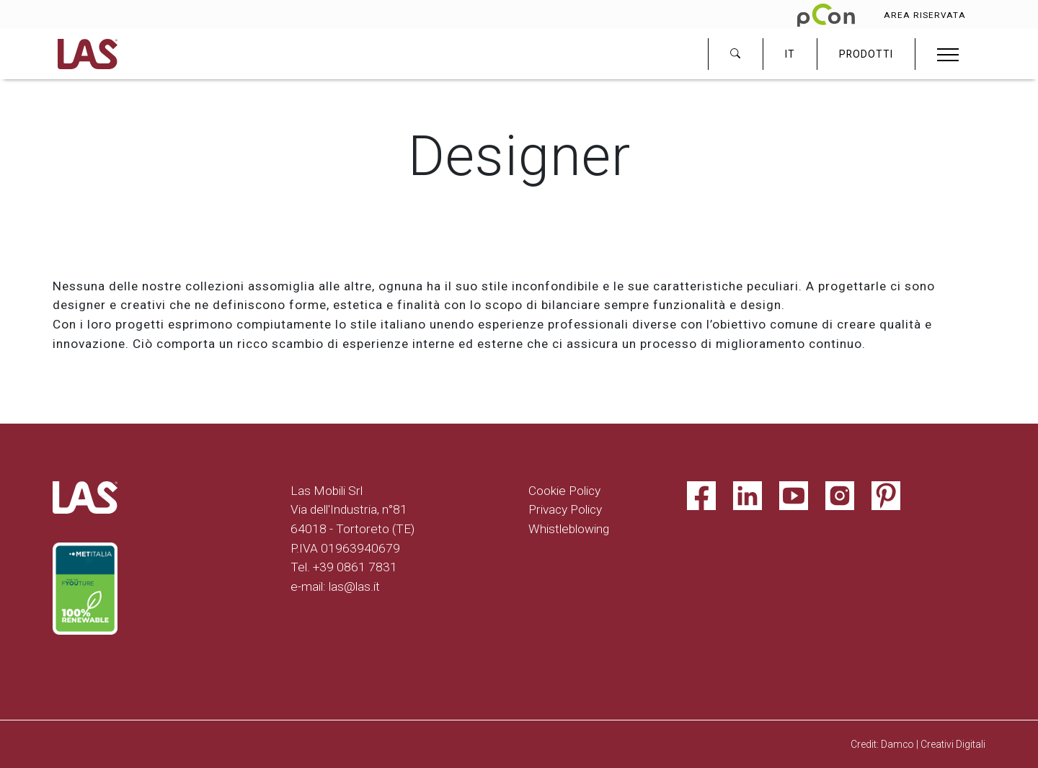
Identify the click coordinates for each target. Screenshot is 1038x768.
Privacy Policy (565, 509)
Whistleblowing (568, 529)
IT (790, 54)
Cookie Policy (564, 490)
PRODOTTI (866, 54)
